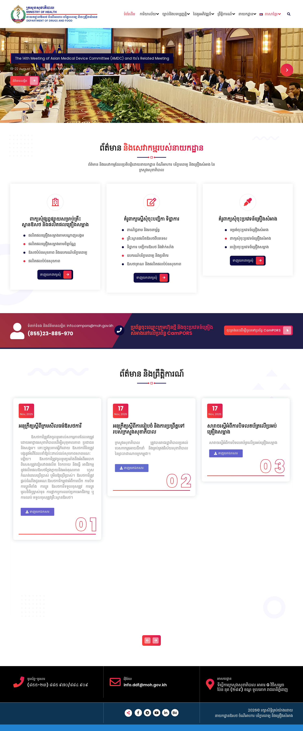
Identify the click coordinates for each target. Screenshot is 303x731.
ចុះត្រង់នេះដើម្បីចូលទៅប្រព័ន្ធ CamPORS (259, 330)
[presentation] (285, 69)
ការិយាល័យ (148, 13)
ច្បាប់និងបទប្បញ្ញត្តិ (174, 13)
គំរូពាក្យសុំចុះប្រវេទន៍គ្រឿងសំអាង (248, 307)
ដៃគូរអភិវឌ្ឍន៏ (202, 13)
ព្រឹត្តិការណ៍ (225, 13)
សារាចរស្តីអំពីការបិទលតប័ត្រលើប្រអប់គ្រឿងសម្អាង (242, 429)
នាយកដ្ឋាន (245, 13)
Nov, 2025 (27, 411)
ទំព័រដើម (129, 13)
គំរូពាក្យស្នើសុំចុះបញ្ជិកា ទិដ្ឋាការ (151, 307)
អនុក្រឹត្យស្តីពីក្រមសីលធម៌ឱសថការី (50, 426)
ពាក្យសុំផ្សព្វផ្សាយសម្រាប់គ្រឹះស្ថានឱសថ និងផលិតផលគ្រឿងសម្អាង (55, 310)
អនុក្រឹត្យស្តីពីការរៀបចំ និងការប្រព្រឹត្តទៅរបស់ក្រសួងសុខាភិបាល (149, 429)
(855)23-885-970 (50, 333)
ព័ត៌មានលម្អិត (39, 78)
